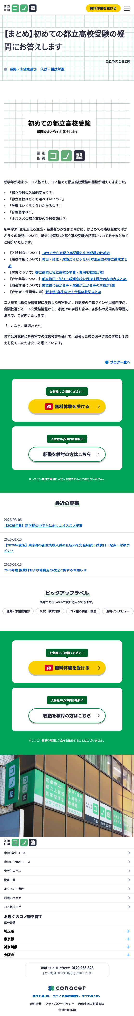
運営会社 (35, 1004)
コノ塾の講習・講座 (83, 611)
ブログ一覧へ (120, 362)
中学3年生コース (15, 853)
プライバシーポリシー (59, 1004)
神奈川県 (10, 946)
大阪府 (9, 954)
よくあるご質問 (14, 889)
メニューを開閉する (126, 8)
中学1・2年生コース (17, 862)
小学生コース (12, 871)
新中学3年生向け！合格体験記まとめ (73, 291)
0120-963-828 (82, 967)
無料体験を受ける (103, 8)
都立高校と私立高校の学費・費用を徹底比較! (69, 272)
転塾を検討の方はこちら (67, 454)
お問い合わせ (12, 898)
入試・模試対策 (52, 69)
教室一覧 (9, 880)
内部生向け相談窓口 (91, 1004)
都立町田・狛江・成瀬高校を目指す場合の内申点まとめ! (84, 278)
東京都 (9, 938)
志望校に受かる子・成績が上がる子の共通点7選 (78, 285)
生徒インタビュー (117, 611)
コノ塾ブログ (12, 907)
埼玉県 (9, 931)
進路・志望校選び (23, 69)
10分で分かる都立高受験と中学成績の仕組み (76, 252)
